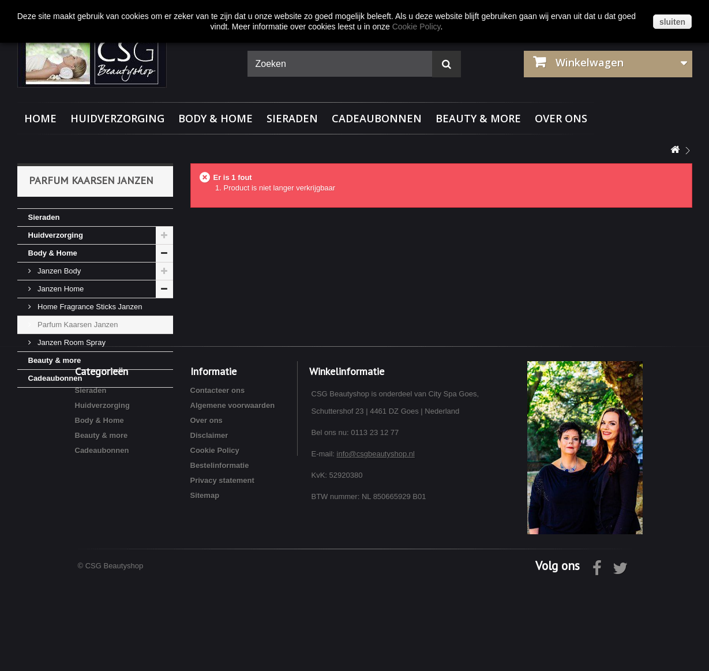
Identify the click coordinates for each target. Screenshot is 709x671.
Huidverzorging (117, 118)
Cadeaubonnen (377, 118)
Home (40, 118)
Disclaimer (209, 523)
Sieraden (292, 118)
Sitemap (205, 583)
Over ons (561, 118)
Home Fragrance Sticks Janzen (89, 306)
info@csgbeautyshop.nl (376, 541)
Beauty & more (478, 118)
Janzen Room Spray (71, 342)
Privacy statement (222, 568)
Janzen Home (60, 288)
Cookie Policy (214, 538)
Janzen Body (58, 271)
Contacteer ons (217, 478)
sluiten (672, 22)
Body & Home (215, 118)
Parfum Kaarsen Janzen (77, 324)
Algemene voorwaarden (232, 493)
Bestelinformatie (219, 553)
